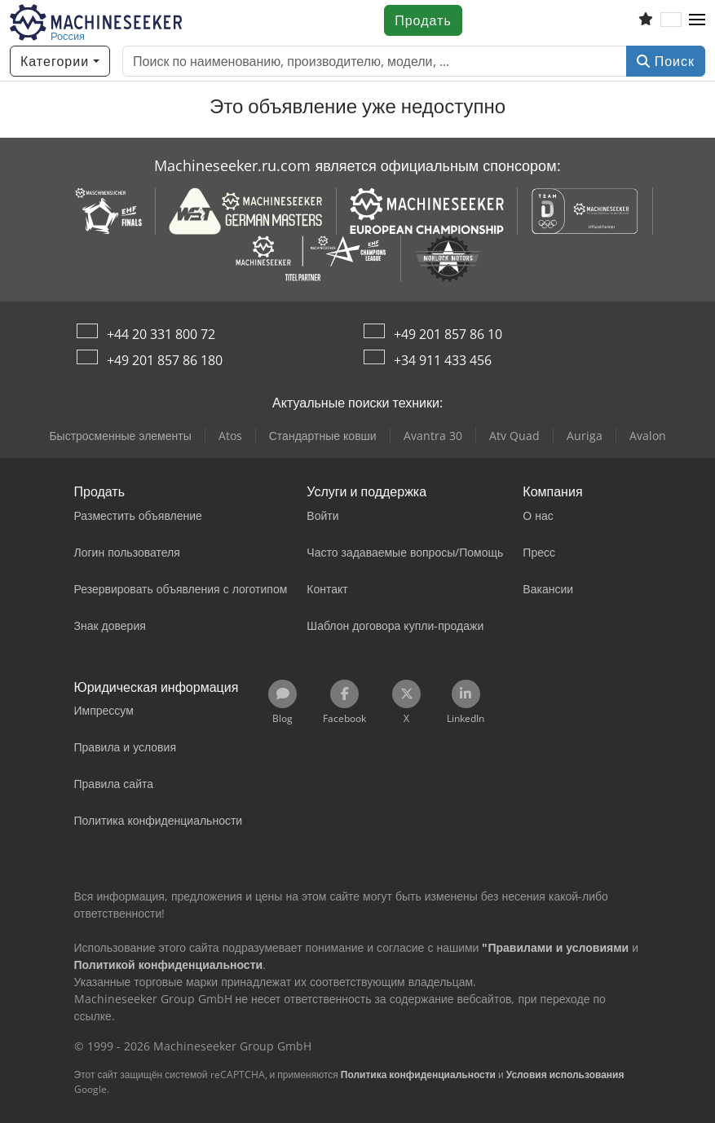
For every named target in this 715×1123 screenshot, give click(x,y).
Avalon (647, 435)
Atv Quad (514, 435)
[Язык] (671, 20)
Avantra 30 (433, 435)
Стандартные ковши (323, 435)
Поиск (666, 61)
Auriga (584, 435)
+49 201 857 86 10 (448, 334)
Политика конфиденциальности (418, 1074)
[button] (697, 20)
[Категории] (60, 61)
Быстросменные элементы (120, 435)
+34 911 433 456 (443, 360)
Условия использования (565, 1074)
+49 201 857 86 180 (165, 360)
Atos (230, 435)
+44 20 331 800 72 (161, 334)
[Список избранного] (645, 20)
